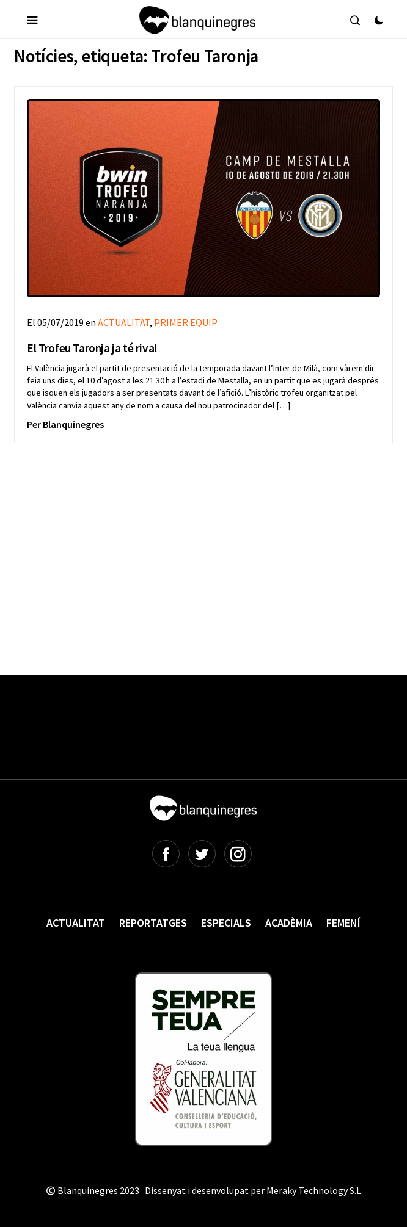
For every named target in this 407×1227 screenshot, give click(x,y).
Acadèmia (288, 923)
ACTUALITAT (124, 322)
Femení (343, 923)
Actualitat (75, 923)
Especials (226, 923)
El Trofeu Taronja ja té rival (91, 348)
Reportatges (153, 923)
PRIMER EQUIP (186, 322)
